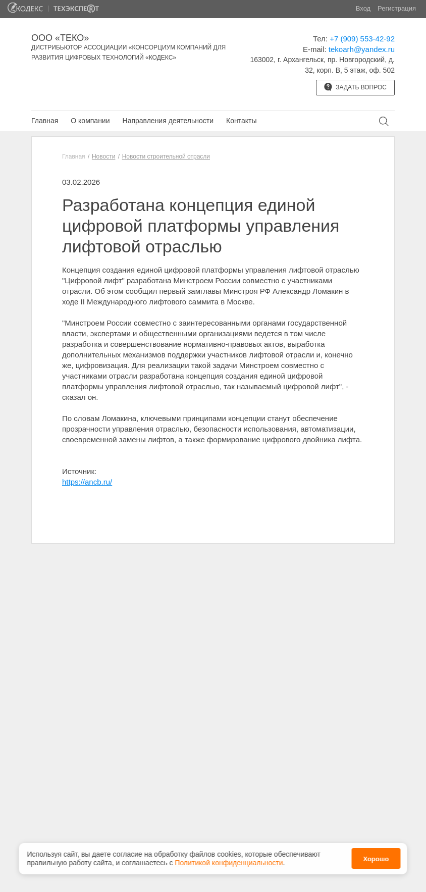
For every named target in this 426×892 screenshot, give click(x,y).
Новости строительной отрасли (166, 156)
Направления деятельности (168, 121)
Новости (103, 156)
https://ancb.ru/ (87, 482)
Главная (44, 121)
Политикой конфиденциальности (229, 863)
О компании (90, 121)
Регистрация (397, 8)
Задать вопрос (355, 87)
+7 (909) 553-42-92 (362, 38)
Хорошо (376, 859)
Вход (363, 8)
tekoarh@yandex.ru (362, 49)
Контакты (241, 121)
